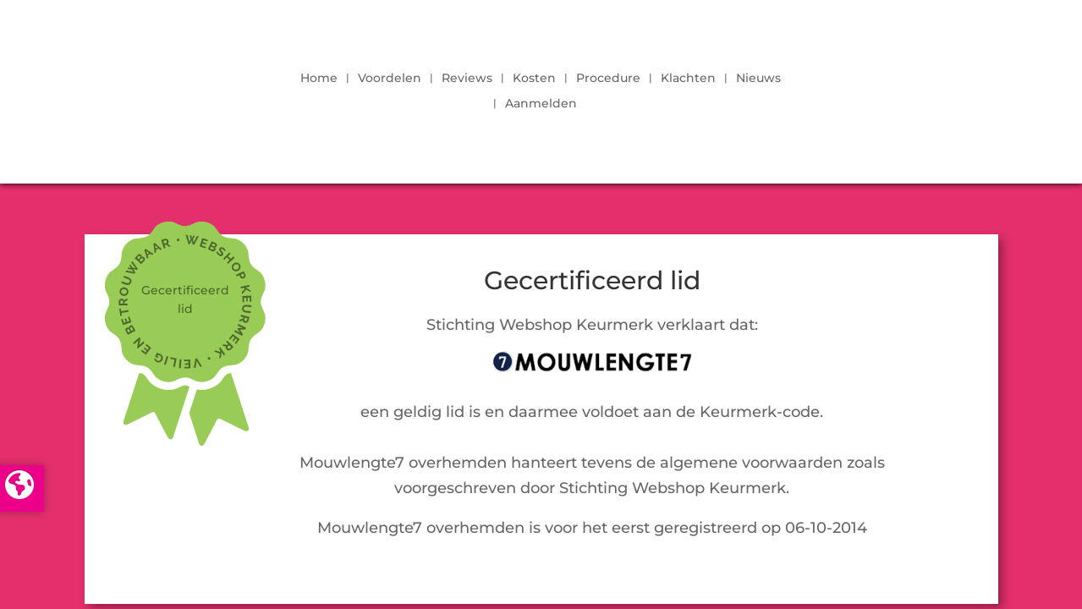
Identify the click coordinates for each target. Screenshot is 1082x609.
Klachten (688, 78)
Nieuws (758, 78)
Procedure (608, 78)
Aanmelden (541, 104)
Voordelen (389, 78)
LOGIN (927, 86)
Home (319, 78)
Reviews (467, 78)
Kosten (534, 78)
